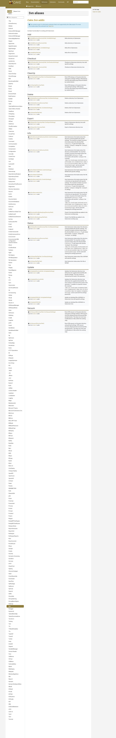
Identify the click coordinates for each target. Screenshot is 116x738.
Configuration (12, 151)
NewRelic (11, 443)
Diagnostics (12, 186)
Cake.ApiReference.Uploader (16, 106)
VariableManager (13, 649)
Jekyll (10, 370)
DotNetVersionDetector (15, 216)
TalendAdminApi (13, 613)
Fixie (10, 265)
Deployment (12, 181)
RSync (10, 546)
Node (10, 445)
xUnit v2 (11, 711)
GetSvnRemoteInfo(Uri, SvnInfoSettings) (40, 179)
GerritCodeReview (13, 287)
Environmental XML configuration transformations (14, 241)
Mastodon (11, 405)
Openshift (11, 478)
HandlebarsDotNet (13, 330)
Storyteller (11, 596)
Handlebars (12, 328)
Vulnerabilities (12, 664)
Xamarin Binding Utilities (15, 684)
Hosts (10, 348)
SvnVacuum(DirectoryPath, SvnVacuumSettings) (43, 312)
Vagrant (11, 646)
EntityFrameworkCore (14, 234)
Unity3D (11, 644)
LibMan (10, 388)
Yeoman (11, 719)
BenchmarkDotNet (13, 81)
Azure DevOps (12, 73)
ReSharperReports (13, 536)
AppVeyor (11, 51)
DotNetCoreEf (12, 214)
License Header (13, 390)
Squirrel (11, 591)
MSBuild (11, 423)
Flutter (10, 272)
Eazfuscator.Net (13, 221)
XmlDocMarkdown (13, 706)
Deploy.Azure (12, 179)
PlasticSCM (12, 493)
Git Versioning (12, 292)
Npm (10, 448)
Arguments (12, 53)
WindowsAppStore (13, 674)
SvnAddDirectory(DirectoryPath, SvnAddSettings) (43, 38)
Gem (10, 282)
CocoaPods (12, 134)
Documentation (35, 2)
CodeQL (11, 139)
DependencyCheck (13, 176)
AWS (10, 68)
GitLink (10, 300)
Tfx (9, 631)
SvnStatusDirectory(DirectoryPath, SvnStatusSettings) (44, 227)
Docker (10, 196)
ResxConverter (12, 541)
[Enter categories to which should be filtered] (15, 17)
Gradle (10, 317)
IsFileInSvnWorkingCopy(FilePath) (38, 217)
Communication (13, 144)
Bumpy (10, 101)
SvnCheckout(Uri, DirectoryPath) (38, 67)
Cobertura (11, 131)
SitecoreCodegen (13, 571)
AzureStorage (12, 76)
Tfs (9, 626)
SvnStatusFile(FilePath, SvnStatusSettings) (41, 256)
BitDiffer (11, 83)
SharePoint (12, 566)
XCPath (11, 694)
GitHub (10, 295)
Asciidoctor (12, 58)
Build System (12, 96)
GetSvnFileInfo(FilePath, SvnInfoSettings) (40, 170)
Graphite (11, 320)
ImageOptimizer (13, 360)
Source (38, 6)
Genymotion (12, 285)
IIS (9, 353)
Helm (10, 333)
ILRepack (11, 358)
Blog (27, 2)
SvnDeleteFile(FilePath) (36, 112)
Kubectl (11, 383)
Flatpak (10, 267)
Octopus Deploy (13, 471)
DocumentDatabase (14, 201)
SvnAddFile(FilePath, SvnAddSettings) (40, 47)
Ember (10, 226)
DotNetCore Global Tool (15, 211)
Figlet (10, 252)
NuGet (10, 460)
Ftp (9, 277)
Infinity (68, 143)
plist (10, 496)
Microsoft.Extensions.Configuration (16, 410)
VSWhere (11, 661)
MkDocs (11, 418)
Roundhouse (12, 543)
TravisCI (11, 636)
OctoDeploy (12, 468)
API (68, 2)
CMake (10, 129)
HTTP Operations (13, 350)
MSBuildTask (12, 428)
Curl (10, 161)
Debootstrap (12, 171)
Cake (10, 103)
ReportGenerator (13, 528)
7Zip (10, 21)
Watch (10, 666)
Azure (10, 71)
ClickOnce (11, 124)
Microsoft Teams (13, 408)
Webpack (11, 671)
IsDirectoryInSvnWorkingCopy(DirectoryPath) (41, 212)
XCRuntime (12, 696)
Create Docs (12, 156)
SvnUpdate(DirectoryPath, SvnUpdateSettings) (42, 271)
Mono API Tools (13, 420)
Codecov (11, 136)
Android (11, 28)
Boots (10, 88)
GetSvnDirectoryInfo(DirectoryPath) (39, 150)
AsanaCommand (13, 56)
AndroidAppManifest (14, 38)
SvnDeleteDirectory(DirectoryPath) (39, 103)
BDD (10, 78)
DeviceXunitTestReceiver (15, 184)
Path (10, 491)
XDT (10, 701)
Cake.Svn (51, 26)
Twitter (10, 639)
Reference (44, 2)
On (10, 11)
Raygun (11, 518)
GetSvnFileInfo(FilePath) (36, 174)
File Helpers (12, 255)
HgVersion (11, 338)
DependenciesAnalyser (15, 174)
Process (11, 506)
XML (10, 704)
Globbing (11, 315)
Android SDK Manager (14, 36)
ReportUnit (11, 531)
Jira (10, 373)
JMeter (10, 375)
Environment (12, 236)
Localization (12, 395)
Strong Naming (13, 598)
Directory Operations (14, 189)
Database (11, 169)
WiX (10, 676)
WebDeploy (12, 669)
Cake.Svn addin (97, 11)
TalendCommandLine (14, 616)
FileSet (10, 262)
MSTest (11, 435)
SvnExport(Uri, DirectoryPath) (37, 127)
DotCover (11, 206)
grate (10, 323)
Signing (11, 568)
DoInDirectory (12, 204)
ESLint (10, 245)
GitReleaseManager (14, 305)
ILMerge (11, 355)
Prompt (11, 511)
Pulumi (10, 516)
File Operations (12, 260)
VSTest (10, 659)
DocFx (10, 194)
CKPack (11, 121)
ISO (9, 365)
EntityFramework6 (13, 231)
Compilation (12, 146)
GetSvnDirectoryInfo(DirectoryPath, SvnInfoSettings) (43, 137)
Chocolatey (12, 116)
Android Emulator (13, 33)
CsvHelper (11, 159)
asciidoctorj (12, 61)
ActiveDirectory (13, 23)
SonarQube (12, 578)
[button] (10, 11)
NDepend (11, 438)
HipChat (11, 340)
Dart (10, 166)
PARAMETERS (12, 488)
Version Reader (13, 651)
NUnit (10, 463)
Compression (12, 149)
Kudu (10, 385)
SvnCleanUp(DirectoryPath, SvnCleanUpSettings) (43, 77)
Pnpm (10, 498)
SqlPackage (12, 583)
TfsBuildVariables (13, 629)
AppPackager (12, 48)
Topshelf (11, 634)
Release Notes (12, 526)
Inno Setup (11, 363)
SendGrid (11, 558)
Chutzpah (11, 118)
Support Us (29, 6)
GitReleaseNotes (13, 307)
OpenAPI (11, 473)
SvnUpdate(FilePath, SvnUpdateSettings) (40, 297)
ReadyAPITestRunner (14, 523)
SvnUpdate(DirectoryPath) (37, 279)
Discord (11, 191)
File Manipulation (13, 257)
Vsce (10, 654)
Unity (10, 641)
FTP (10, 280)
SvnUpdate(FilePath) (35, 302)
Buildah (11, 98)
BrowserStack (12, 93)
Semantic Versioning (14, 556)
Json (10, 378)
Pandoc (11, 486)
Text (10, 624)
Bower (10, 91)
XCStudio (11, 699)
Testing (11, 621)
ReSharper (11, 533)
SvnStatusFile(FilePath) (36, 261)
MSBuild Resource (13, 425)
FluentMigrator (12, 270)
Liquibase (11, 393)
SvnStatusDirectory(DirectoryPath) (39, 238)
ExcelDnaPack (12, 247)
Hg (9, 335)
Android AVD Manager (14, 31)
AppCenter (11, 43)
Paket (10, 483)
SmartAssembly (13, 576)
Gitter (10, 310)
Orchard (11, 481)
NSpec (10, 455)
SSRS (10, 593)
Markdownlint (12, 403)
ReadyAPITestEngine (14, 521)
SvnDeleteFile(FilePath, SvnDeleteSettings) (41, 107)
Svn (10, 606)
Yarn (10, 716)
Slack (10, 573)
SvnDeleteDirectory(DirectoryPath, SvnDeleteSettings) (44, 98)
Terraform (11, 619)
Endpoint (11, 229)
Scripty (10, 551)
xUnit (10, 709)
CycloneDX (11, 164)
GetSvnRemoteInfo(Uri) (36, 192)
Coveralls (11, 154)
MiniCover (11, 413)
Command (11, 141)
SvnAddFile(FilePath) (35, 52)
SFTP (10, 563)
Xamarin (11, 681)
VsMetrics (11, 656)
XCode (10, 691)
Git (9, 290)
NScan (10, 450)
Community (61, 2)
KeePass (11, 380)
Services (11, 561)
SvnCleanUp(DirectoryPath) (37, 85)
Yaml (10, 714)
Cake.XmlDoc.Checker (14, 108)
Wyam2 (11, 679)
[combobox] (81, 2)
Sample (11, 548)
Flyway (10, 275)
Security (11, 553)
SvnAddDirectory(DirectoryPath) (38, 43)
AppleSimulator (13, 46)
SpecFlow (11, 581)
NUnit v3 (11, 465)
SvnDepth (72, 145)
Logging (11, 398)
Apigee (10, 41)
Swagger (11, 608)
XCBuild (11, 689)
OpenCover (12, 476)
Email (10, 224)
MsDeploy (11, 430)
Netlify (10, 440)
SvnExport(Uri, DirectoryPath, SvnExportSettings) (42, 122)
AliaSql (10, 26)
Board (10, 86)
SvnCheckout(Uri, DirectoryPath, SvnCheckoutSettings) (44, 62)
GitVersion (11, 312)
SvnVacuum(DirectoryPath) (37, 323)
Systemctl (11, 611)
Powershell (11, 503)
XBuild (10, 686)
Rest (10, 538)
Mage (10, 400)
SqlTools (11, 588)
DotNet (10, 209)
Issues (10, 368)
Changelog (11, 113)
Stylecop (11, 603)
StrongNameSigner (14, 601)
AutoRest (11, 66)
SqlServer (11, 586)
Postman (11, 501)
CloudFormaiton (13, 126)
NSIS (10, 453)
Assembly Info (12, 63)
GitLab (10, 297)
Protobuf (11, 513)
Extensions (53, 2)
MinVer (10, 415)
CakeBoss (11, 111)
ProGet (10, 508)
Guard (10, 325)
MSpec (10, 433)
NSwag (10, 458)
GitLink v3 (11, 302)
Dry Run (11, 219)
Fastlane (11, 250)
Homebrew (11, 345)
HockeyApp (12, 343)
